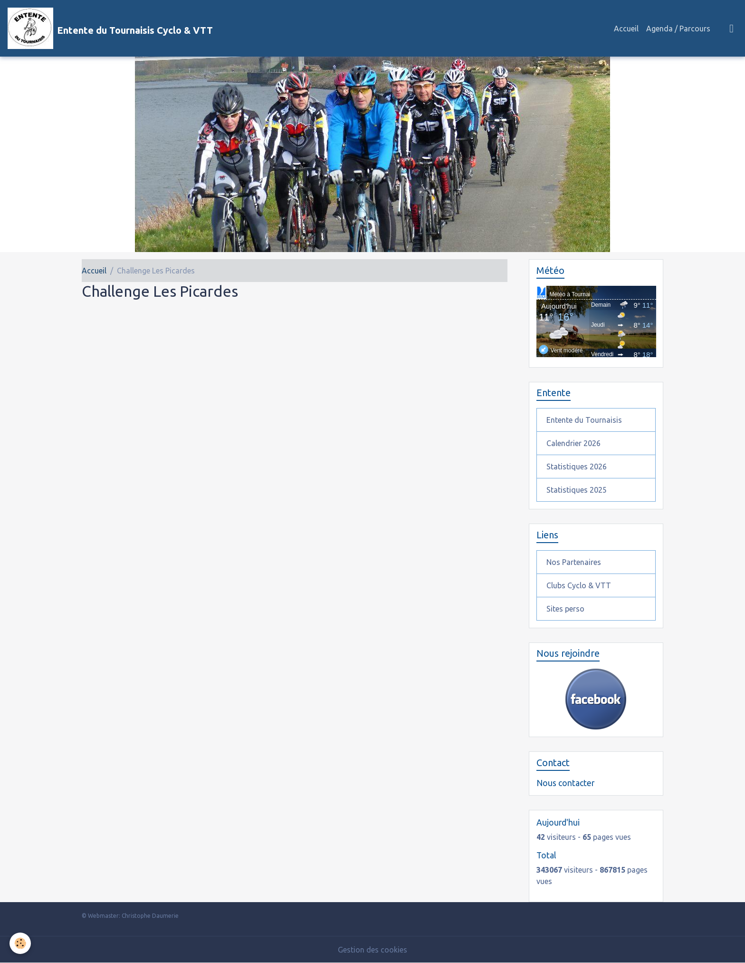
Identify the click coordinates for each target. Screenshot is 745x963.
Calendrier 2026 (573, 443)
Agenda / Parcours (678, 28)
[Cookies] (20, 943)
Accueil (626, 28)
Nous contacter (565, 783)
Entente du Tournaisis (584, 420)
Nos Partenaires (573, 562)
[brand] (110, 28)
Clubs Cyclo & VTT (578, 585)
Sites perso (565, 608)
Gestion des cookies (372, 949)
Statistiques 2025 (576, 490)
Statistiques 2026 (576, 466)
